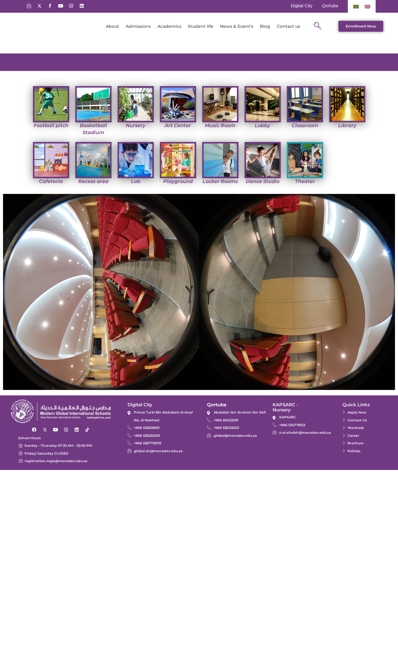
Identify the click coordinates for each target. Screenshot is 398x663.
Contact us (288, 26)
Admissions (138, 26)
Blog (265, 26)
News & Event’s (236, 26)
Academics (169, 26)
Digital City (301, 5)
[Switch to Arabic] (356, 6)
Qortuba (330, 5)
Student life (200, 26)
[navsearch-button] (318, 26)
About (112, 26)
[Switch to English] (367, 6)
